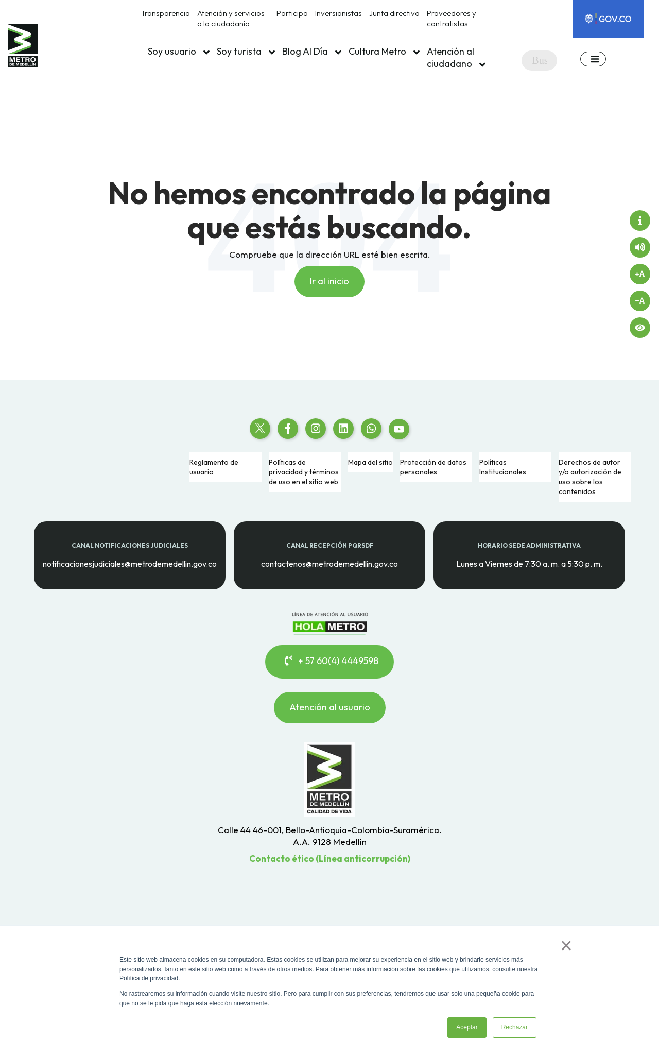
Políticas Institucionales (502, 467)
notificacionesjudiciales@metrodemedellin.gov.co (130, 563)
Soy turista (246, 51)
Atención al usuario (329, 707)
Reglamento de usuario (213, 467)
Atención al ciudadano (456, 57)
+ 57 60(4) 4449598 (329, 661)
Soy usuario (179, 51)
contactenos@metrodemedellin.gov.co (329, 563)
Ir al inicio (329, 281)
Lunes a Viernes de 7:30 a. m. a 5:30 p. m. (529, 563)
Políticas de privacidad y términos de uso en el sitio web (304, 471)
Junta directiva (394, 13)
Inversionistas (338, 13)
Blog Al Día (311, 51)
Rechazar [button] (514, 1027)
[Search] (539, 60)
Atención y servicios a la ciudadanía (231, 18)
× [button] (566, 945)
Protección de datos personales (433, 467)
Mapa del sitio (370, 462)
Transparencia (165, 13)
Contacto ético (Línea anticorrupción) (329, 858)
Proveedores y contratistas (451, 18)
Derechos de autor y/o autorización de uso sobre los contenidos (590, 476)
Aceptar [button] (466, 1027)
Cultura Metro (384, 51)
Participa (292, 13)
